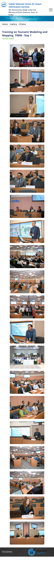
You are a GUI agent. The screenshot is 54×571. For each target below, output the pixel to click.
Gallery (13, 24)
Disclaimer (7, 551)
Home (5, 24)
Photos (22, 24)
